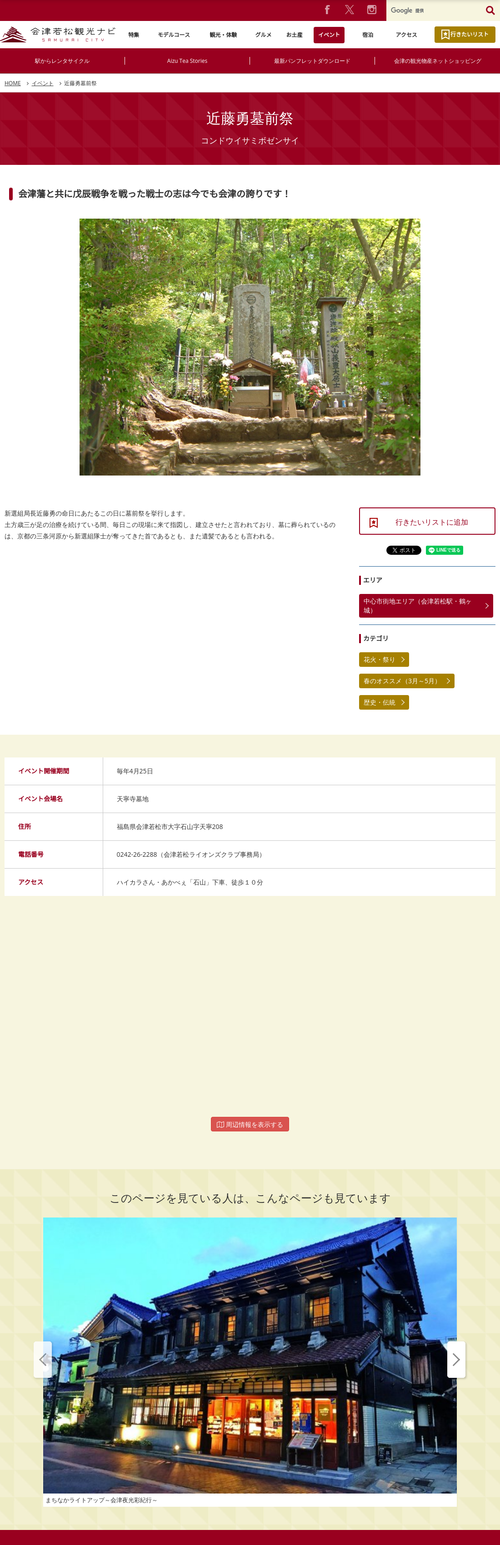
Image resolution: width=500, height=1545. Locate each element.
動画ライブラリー (302, 1501)
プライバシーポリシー (199, 1471)
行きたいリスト (469, 34)
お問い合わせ (314, 1471)
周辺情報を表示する (250, 1124)
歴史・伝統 (379, 702)
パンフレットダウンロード (197, 1501)
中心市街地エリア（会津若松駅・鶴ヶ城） (418, 605)
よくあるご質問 (262, 1471)
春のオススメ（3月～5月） (402, 680)
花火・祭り (379, 659)
